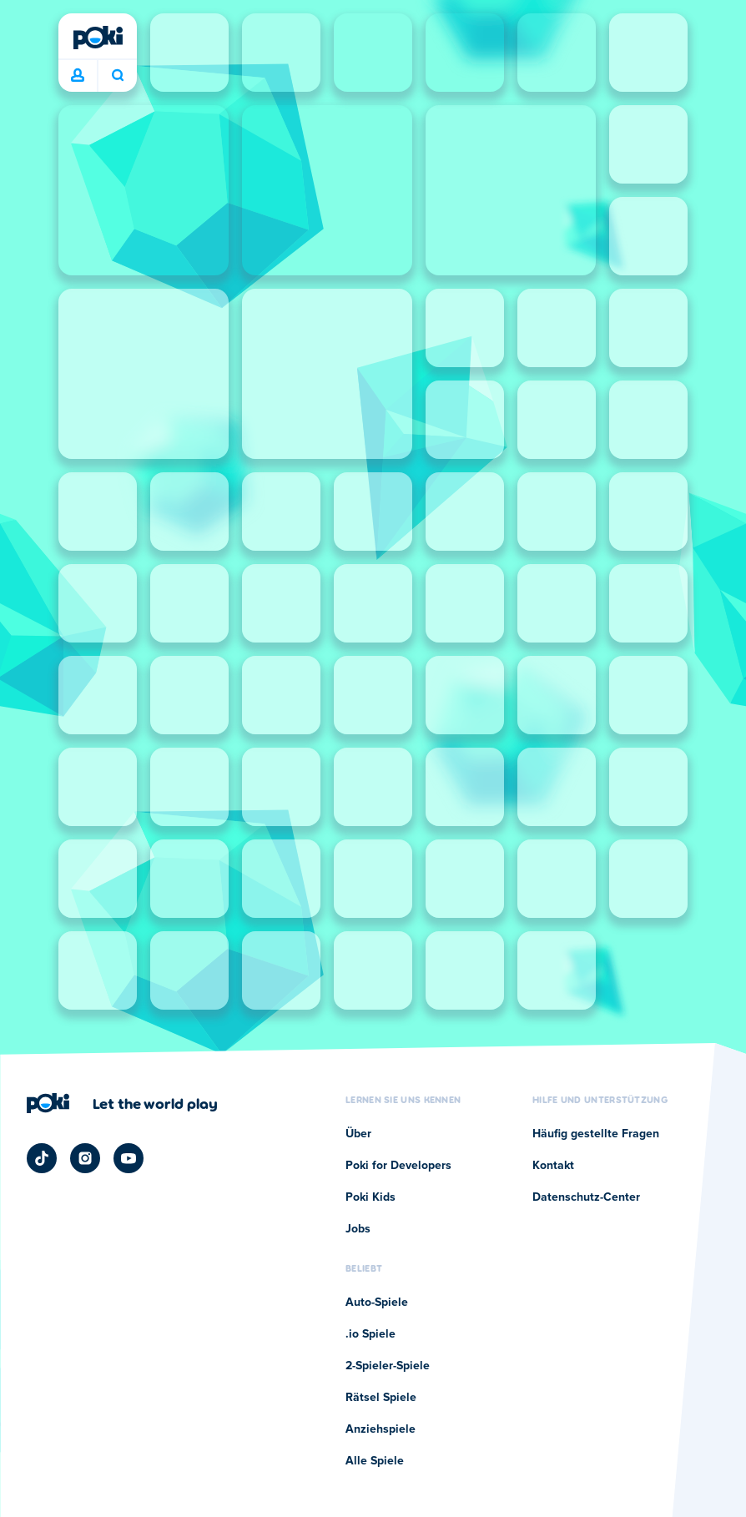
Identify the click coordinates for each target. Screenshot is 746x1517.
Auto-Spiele (376, 1302)
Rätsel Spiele (380, 1398)
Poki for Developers (398, 1166)
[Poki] (98, 37)
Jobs (357, 1229)
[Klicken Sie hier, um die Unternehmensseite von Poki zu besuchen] (122, 1103)
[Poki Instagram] (85, 1158)
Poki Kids (370, 1197)
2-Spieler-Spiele (387, 1366)
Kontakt (553, 1166)
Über (358, 1134)
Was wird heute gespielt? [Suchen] (118, 75)
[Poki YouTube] (128, 1158)
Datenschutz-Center (586, 1197)
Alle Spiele (374, 1461)
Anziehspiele (380, 1429)
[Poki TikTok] (42, 1158)
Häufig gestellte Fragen (595, 1134)
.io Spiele (370, 1334)
